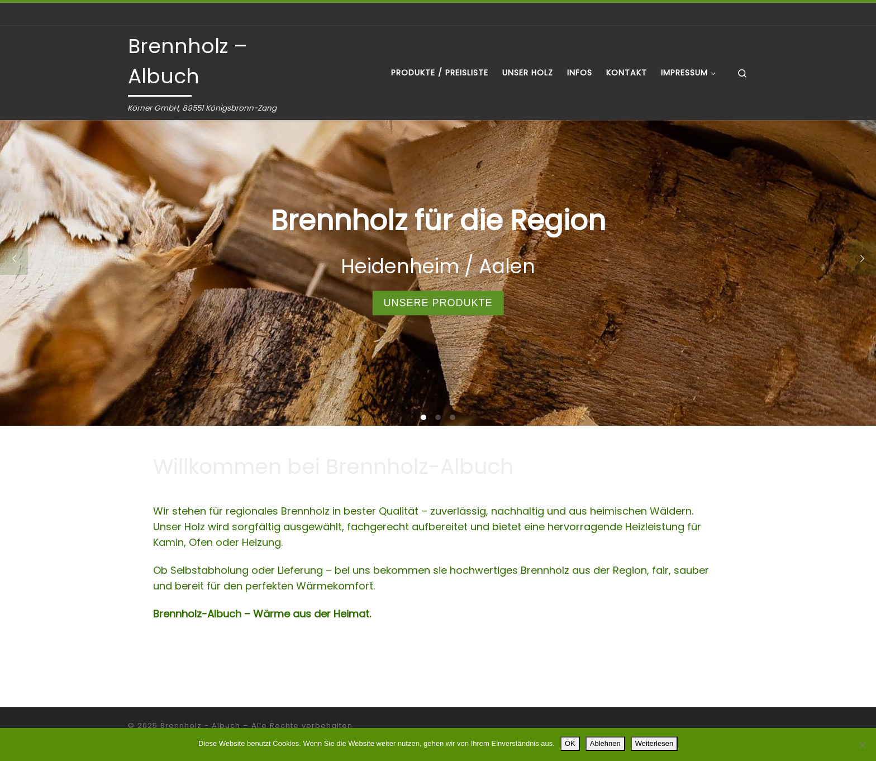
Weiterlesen (654, 743)
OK (570, 743)
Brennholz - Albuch (200, 725)
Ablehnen (605, 743)
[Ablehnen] (862, 744)
